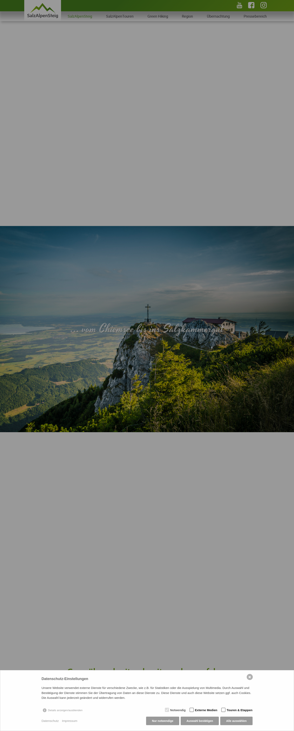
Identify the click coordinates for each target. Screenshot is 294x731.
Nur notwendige (162, 721)
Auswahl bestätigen (200, 721)
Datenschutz (50, 721)
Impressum (69, 721)
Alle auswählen (236, 721)
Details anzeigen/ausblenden (65, 710)
